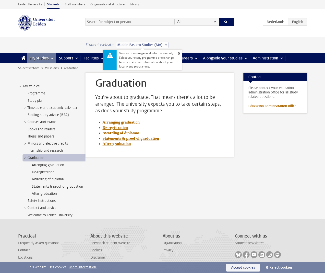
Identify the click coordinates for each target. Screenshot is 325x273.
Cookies (96, 250)
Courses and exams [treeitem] (39, 122)
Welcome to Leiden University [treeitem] (49, 215)
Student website (28, 68)
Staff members (75, 4)
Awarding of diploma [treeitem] (48, 179)
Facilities (91, 58)
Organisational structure (107, 4)
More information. (83, 267)
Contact (24, 250)
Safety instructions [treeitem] (41, 200)
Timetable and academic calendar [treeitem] (50, 107)
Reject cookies (280, 267)
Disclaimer (98, 257)
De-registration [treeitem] (43, 172)
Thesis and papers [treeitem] (40, 136)
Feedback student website (110, 243)
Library (134, 4)
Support (66, 58)
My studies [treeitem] (28, 86)
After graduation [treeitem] (44, 193)
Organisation (172, 243)
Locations (25, 257)
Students (53, 4)
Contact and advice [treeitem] (39, 207)
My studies (39, 58)
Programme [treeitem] (36, 93)
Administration (265, 58)
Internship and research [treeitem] (45, 150)
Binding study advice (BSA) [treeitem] (48, 115)
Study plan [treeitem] (35, 100)
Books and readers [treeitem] (41, 129)
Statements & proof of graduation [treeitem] (57, 186)
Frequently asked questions (38, 243)
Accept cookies (243, 267)
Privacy (168, 250)
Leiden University (30, 4)
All (179, 21)
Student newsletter (249, 243)
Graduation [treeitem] (34, 158)
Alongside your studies (222, 58)
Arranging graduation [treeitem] (48, 165)
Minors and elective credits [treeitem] (45, 143)
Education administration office (272, 106)
